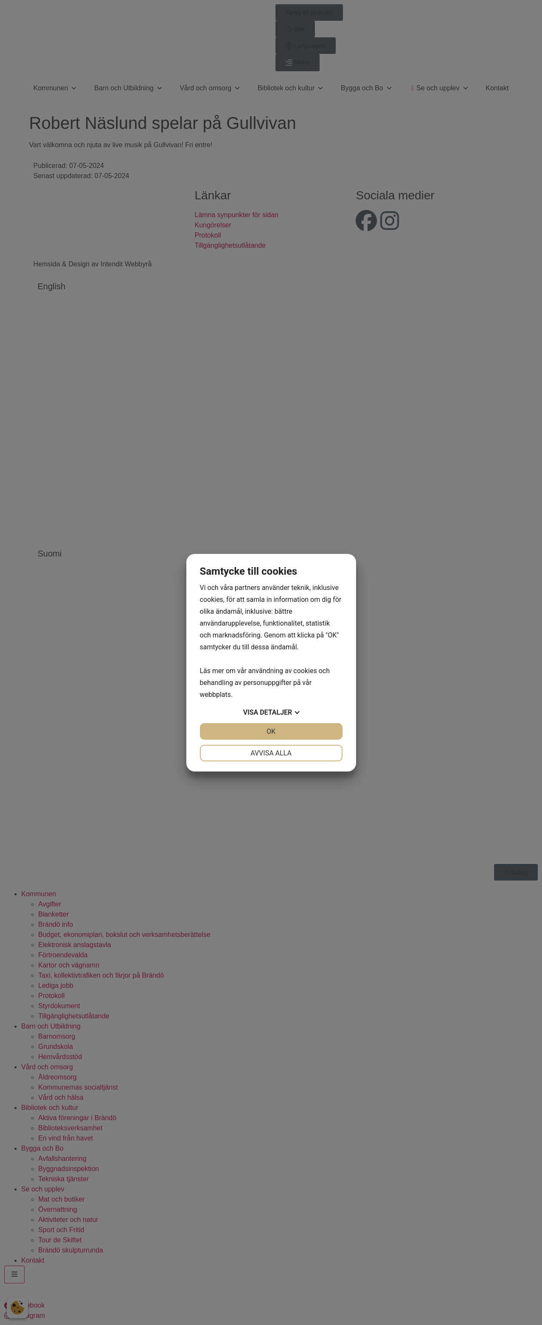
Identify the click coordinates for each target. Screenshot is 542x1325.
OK (271, 731)
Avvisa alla (271, 753)
